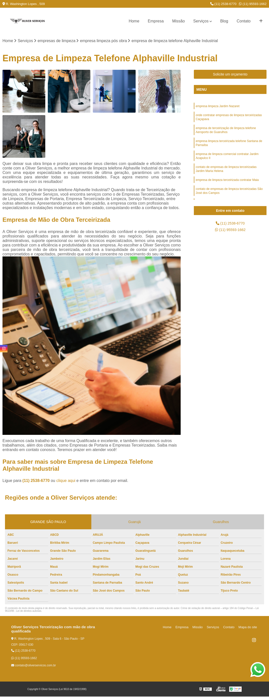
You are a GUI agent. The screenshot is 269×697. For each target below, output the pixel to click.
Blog (224, 21)
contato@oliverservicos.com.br (33, 666)
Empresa (156, 21)
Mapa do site (248, 627)
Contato (244, 21)
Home (134, 21)
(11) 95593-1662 (253, 4)
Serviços (201, 21)
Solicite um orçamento (230, 75)
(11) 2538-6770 (223, 4)
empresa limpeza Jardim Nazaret (217, 107)
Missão (178, 21)
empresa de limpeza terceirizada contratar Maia (227, 186)
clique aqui (65, 481)
